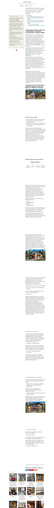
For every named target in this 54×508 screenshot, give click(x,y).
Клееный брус (37, 464)
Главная (22, 5)
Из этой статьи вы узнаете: (33, 24)
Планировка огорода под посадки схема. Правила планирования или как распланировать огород (16, 25)
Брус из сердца (41, 464)
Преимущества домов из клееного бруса (36, 25)
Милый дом (27, 2)
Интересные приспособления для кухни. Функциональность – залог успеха (16, 29)
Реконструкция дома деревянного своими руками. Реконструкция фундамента (16, 33)
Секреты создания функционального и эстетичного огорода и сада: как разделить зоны (16, 37)
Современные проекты (31, 464)
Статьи (31, 5)
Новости (27, 5)
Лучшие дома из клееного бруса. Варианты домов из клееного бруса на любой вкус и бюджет (35, 21)
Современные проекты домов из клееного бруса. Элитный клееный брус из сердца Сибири (35, 18)
